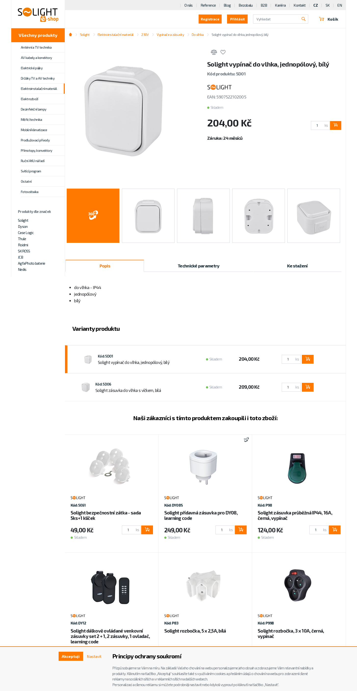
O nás (188, 5)
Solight (23, 220)
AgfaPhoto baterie (31, 263)
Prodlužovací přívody (35, 140)
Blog (227, 5)
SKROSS (24, 251)
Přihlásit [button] (237, 19)
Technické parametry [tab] (198, 265)
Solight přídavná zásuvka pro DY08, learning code (201, 515)
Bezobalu (246, 5)
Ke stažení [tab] (297, 265)
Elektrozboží (29, 99)
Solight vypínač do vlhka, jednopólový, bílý (240, 34)
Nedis (22, 269)
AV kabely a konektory (36, 57)
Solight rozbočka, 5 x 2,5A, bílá (195, 631)
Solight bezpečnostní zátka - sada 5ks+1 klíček (106, 515)
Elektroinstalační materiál (39, 88)
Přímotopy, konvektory (36, 150)
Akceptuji (71, 656)
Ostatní (26, 181)
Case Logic (26, 232)
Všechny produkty (38, 35)
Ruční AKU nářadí (32, 161)
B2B (264, 5)
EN (339, 5)
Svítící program (31, 171)
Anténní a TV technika (36, 47)
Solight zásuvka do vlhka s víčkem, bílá (128, 390)
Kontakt (299, 5)
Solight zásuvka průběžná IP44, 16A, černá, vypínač (295, 515)
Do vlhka (198, 34)
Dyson (22, 226)
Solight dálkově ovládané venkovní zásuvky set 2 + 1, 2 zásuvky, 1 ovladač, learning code (110, 636)
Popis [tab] (105, 265)
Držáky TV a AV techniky (37, 78)
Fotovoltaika (29, 192)
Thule (22, 238)
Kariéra (280, 5)
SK (328, 5)
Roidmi (23, 245)
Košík (328, 19)
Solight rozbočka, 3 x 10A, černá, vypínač (291, 633)
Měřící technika (31, 119)
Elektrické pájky (31, 68)
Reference (208, 5)
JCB (20, 257)
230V (145, 34)
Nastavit (94, 656)
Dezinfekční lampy (33, 109)
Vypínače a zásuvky (170, 34)
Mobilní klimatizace (34, 130)
